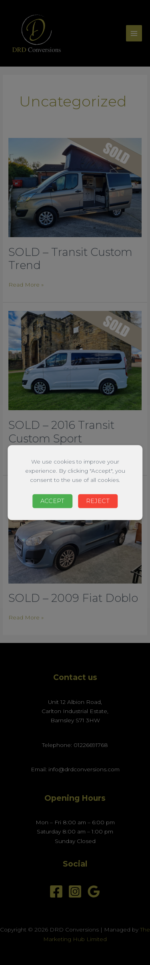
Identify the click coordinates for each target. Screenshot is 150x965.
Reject (98, 501)
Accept (52, 501)
